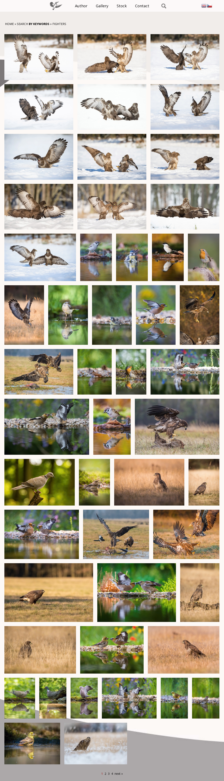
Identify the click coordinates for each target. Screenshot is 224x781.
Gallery (102, 5)
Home (9, 24)
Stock (122, 5)
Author (81, 5)
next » (119, 774)
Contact (142, 5)
